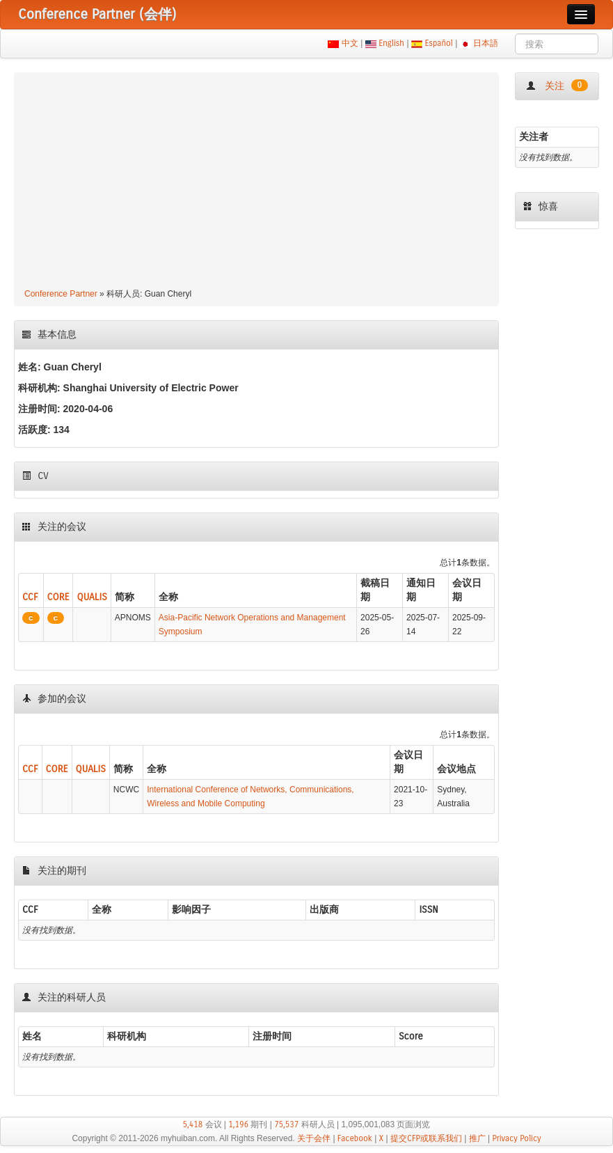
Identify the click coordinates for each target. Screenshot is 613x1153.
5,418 (193, 1124)
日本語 (486, 43)
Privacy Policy (516, 1138)
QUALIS (91, 597)
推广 (477, 1138)
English (391, 43)
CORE (58, 597)
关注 (557, 85)
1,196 (238, 1124)
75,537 (286, 1124)
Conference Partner (60, 294)
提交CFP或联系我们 (426, 1138)
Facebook (354, 1138)
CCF (30, 597)
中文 (349, 43)
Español (438, 43)
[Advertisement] (256, 182)
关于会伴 (314, 1138)
